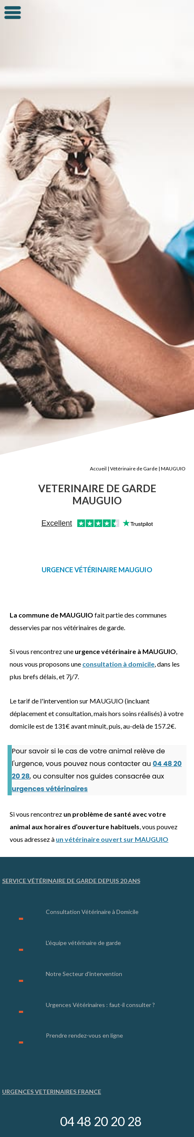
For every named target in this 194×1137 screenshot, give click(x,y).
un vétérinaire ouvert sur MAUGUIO (112, 817)
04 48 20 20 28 (101, 1121)
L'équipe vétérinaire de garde (83, 918)
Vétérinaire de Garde (133, 449)
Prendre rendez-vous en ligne (84, 1008)
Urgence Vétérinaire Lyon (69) (58, 1089)
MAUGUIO (173, 449)
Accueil (98, 449)
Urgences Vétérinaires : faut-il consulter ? (100, 978)
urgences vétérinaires (50, 766)
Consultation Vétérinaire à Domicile (92, 888)
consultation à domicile (118, 642)
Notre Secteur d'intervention (84, 948)
